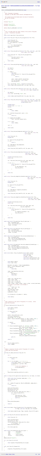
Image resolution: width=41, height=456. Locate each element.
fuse (39, 5)
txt (36, 454)
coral (2, 5)
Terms (13, 454)
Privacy (10, 454)
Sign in (38, 1)
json (39, 454)
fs (36, 5)
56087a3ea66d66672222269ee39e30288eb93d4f (21, 5)
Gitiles (7, 454)
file (25, 10)
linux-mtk (7, 5)
